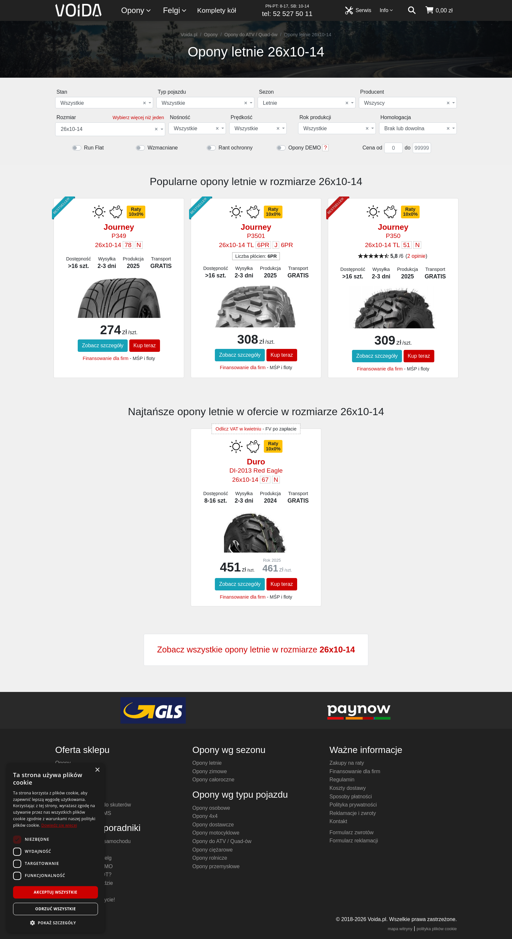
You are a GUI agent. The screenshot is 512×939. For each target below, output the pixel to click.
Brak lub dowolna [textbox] (417, 128)
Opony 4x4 (204, 816)
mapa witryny (400, 928)
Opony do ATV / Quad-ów (251, 34)
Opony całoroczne (213, 779)
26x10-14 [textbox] (109, 129)
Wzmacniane (163, 147)
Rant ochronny (235, 147)
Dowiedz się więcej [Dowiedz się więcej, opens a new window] (59, 825)
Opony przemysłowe (216, 866)
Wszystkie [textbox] (103, 103)
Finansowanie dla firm (105, 358)
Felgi (175, 10)
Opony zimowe (209, 771)
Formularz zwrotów (351, 832)
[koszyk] (439, 10)
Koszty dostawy (347, 788)
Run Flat (94, 147)
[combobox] (104, 102)
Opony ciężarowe (212, 850)
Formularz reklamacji (353, 840)
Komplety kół (216, 10)
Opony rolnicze (209, 858)
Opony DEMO (304, 147)
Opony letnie (207, 763)
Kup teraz (145, 345)
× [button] (97, 770)
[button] (55, 922)
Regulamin (341, 779)
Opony (136, 10)
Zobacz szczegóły (102, 345)
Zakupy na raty (346, 763)
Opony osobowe (211, 808)
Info (386, 10)
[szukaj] (412, 10)
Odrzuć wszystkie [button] (55, 909)
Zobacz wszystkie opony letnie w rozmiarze (256, 649)
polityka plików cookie (437, 928)
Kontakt (338, 821)
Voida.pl (189, 34)
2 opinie (416, 256)
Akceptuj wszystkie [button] (55, 892)
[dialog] (55, 847)
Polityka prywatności (353, 804)
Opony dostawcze (213, 824)
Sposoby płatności (350, 796)
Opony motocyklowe (215, 833)
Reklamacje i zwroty (352, 813)
